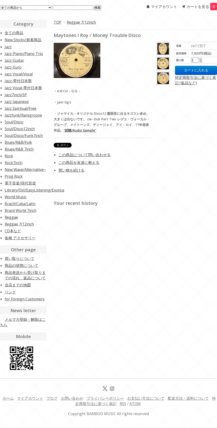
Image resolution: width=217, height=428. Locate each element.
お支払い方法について (145, 398)
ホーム (8, 398)
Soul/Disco (14, 122)
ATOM (135, 403)
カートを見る (202, 6)
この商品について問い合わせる (84, 154)
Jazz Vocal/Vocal (19, 74)
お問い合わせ (72, 398)
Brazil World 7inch (20, 210)
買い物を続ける (71, 170)
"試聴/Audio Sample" (79, 130)
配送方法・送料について (188, 398)
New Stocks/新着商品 (23, 39)
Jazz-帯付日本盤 (18, 80)
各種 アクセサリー (20, 237)
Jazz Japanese (17, 101)
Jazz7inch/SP (16, 94)
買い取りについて (20, 258)
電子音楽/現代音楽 (20, 183)
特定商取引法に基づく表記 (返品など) (195, 80)
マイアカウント (164, 6)
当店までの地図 (18, 285)
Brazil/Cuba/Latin (20, 203)
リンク (10, 292)
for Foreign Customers (25, 299)
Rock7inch (13, 162)
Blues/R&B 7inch (19, 149)
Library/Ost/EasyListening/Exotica (34, 190)
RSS (123, 403)
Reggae (11, 217)
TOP (57, 22)
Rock (9, 156)
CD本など (13, 230)
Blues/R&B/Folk (18, 142)
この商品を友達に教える (78, 162)
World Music (15, 196)
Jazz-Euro (13, 67)
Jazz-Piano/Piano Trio (24, 53)
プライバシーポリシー (105, 398)
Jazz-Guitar (14, 60)
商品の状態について (21, 265)
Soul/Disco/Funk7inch (24, 135)
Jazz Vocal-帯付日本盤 (23, 87)
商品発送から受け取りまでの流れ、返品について (25, 275)
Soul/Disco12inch (20, 128)
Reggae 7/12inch (81, 22)
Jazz (8, 46)
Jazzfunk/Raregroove (23, 115)
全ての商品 (14, 32)
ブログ (52, 398)
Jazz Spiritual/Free (20, 108)
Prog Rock (14, 176)
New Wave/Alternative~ (25, 169)
